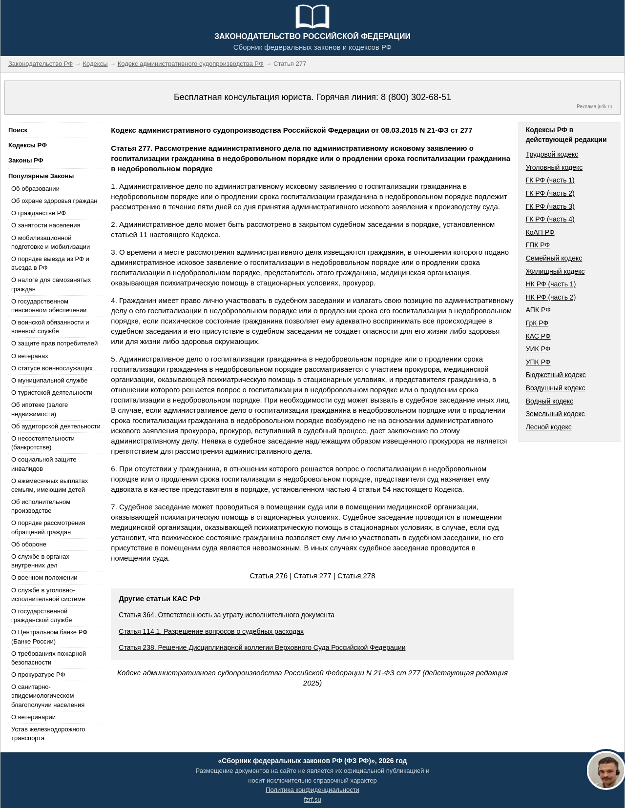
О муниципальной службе (49, 380)
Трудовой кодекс (552, 154)
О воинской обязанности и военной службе (50, 327)
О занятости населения (46, 225)
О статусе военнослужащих (52, 368)
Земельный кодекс (555, 414)
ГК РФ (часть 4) (550, 219)
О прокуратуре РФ (38, 674)
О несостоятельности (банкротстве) (43, 443)
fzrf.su (312, 799)
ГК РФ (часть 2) (550, 193)
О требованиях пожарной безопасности (48, 658)
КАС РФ (538, 336)
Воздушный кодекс (555, 388)
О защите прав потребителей (54, 343)
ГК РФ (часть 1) (550, 180)
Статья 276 (269, 575)
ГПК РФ (538, 245)
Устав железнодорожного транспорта (48, 734)
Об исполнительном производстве (40, 506)
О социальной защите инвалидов (43, 464)
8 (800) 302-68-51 (416, 97)
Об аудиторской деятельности (56, 426)
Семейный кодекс (554, 258)
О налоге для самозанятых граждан (51, 284)
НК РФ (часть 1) (551, 284)
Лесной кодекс (549, 427)
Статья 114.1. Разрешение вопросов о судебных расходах (211, 631)
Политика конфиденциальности (312, 789)
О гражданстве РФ (38, 213)
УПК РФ (538, 362)
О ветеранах (29, 356)
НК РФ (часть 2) (551, 297)
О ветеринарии (33, 717)
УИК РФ (538, 349)
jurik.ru (605, 106)
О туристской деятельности (51, 392)
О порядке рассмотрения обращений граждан (48, 527)
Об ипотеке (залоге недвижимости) (39, 409)
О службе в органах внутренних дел (40, 561)
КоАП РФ (540, 232)
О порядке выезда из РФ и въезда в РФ (50, 263)
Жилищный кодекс (555, 271)
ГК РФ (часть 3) (550, 206)
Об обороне (28, 544)
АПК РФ (538, 310)
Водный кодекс (550, 401)
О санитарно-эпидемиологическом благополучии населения (47, 695)
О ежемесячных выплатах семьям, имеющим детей (49, 485)
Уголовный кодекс (554, 167)
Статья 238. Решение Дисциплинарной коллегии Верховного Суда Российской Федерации (262, 647)
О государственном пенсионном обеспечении (48, 306)
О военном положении (44, 577)
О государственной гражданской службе (41, 615)
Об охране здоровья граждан (54, 200)
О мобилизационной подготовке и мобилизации (50, 242)
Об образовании (35, 188)
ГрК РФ (537, 323)
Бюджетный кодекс (556, 375)
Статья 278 (356, 575)
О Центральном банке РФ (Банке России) (49, 636)
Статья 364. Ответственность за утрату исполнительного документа (226, 615)
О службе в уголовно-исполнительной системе (48, 594)
